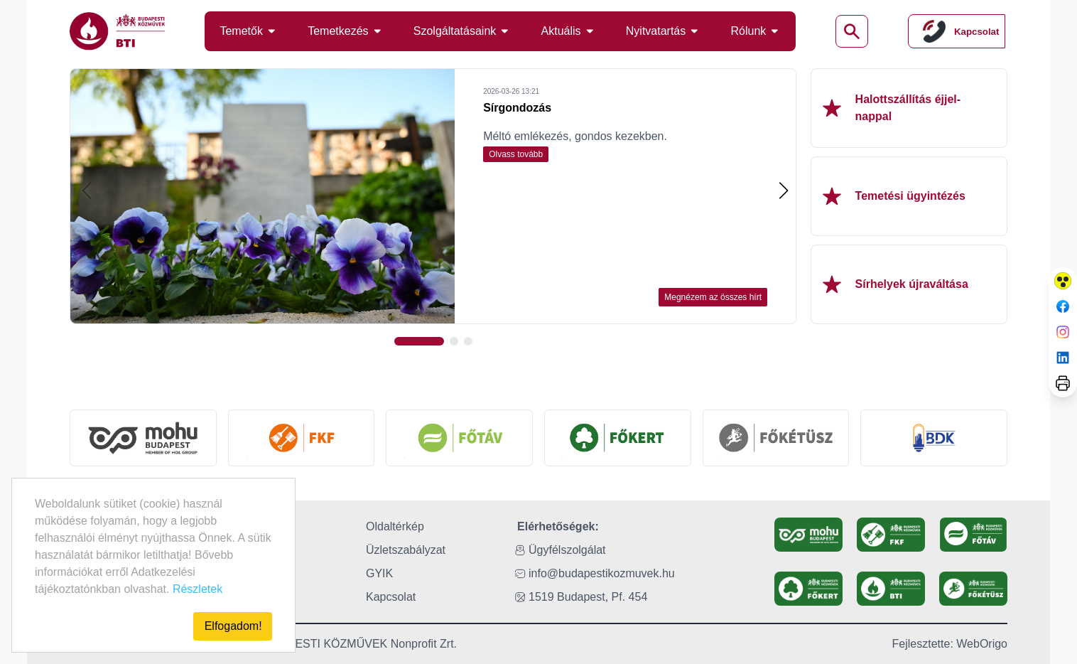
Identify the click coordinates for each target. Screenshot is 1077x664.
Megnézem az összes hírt (713, 297)
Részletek (197, 589)
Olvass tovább (516, 154)
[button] (783, 190)
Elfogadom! (233, 626)
